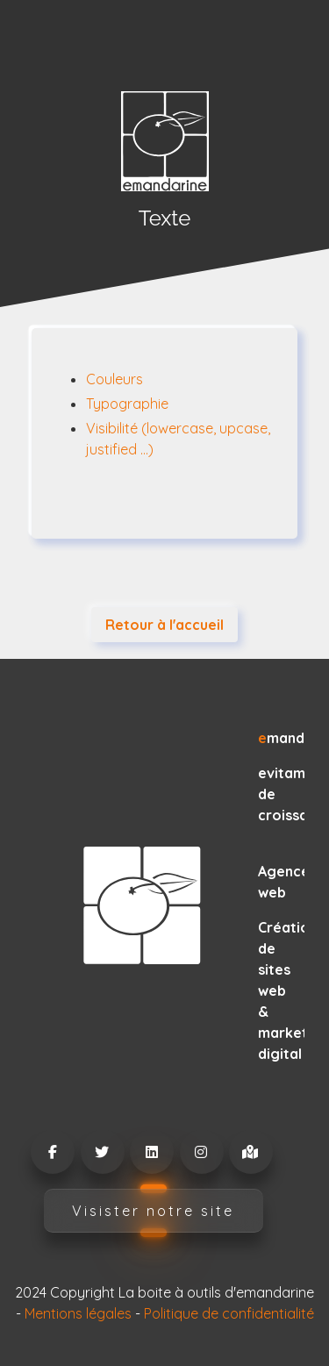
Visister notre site (153, 1210)
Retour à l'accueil (164, 624)
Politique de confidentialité (229, 1313)
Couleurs (114, 379)
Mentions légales (78, 1313)
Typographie (127, 403)
